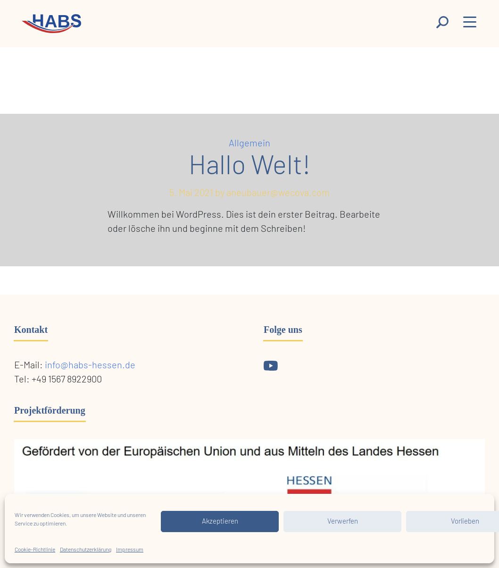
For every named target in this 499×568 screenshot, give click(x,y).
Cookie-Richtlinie (35, 549)
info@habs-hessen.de (90, 365)
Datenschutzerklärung (85, 549)
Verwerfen (342, 521)
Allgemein (249, 143)
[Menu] (470, 24)
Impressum (129, 549)
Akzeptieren (220, 521)
